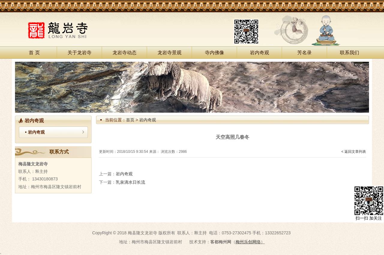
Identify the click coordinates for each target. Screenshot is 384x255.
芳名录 (304, 52)
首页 (130, 119)
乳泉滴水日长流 (130, 182)
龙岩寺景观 (170, 52)
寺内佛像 (214, 52)
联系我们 (349, 52)
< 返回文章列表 (353, 152)
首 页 (34, 52)
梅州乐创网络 (248, 241)
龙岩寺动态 (124, 52)
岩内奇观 (259, 52)
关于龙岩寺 (80, 52)
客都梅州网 (220, 241)
